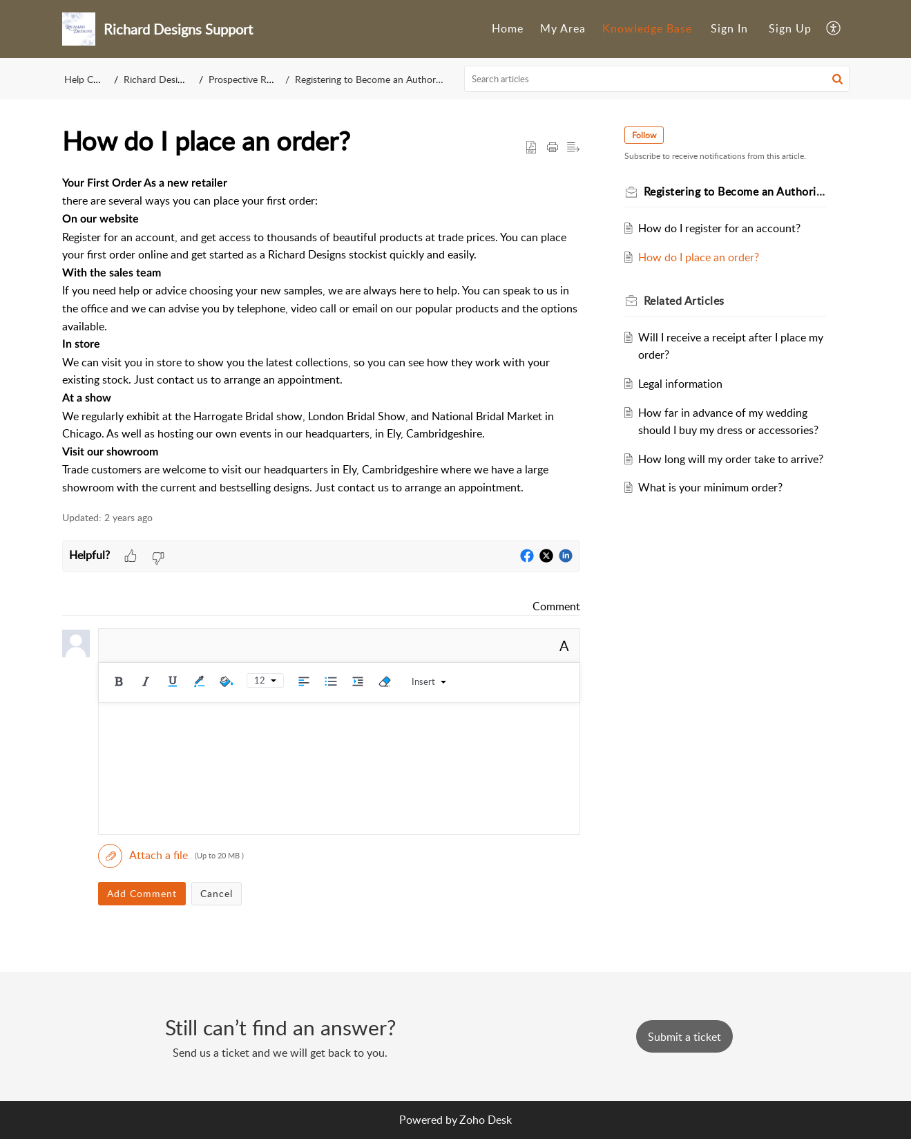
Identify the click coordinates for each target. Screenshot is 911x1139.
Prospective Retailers (252, 79)
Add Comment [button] (142, 893)
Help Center (89, 79)
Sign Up (790, 28)
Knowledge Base (647, 28)
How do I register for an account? (719, 228)
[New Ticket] (684, 1036)
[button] (834, 29)
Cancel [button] (216, 893)
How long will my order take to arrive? (730, 459)
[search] (657, 79)
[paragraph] (321, 335)
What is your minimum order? (710, 487)
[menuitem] (507, 29)
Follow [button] (644, 135)
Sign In (729, 28)
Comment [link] (556, 606)
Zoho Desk (485, 1119)
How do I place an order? (698, 257)
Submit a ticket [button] (684, 1036)
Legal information (680, 383)
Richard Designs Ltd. (167, 79)
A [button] (564, 645)
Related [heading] (684, 300)
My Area (563, 28)
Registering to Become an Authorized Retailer (391, 79)
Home (508, 28)
